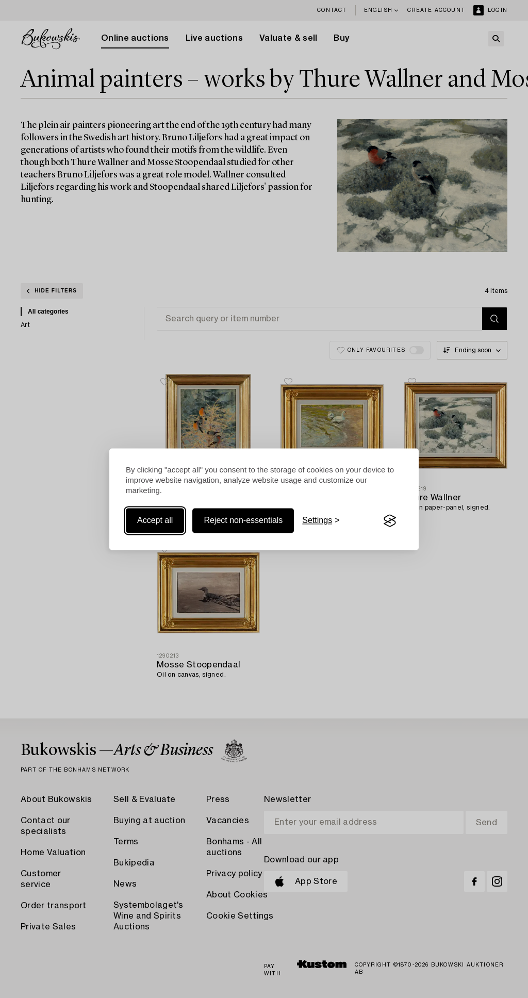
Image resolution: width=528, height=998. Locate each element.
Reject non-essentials (243, 520)
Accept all (155, 520)
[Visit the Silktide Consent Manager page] (389, 521)
